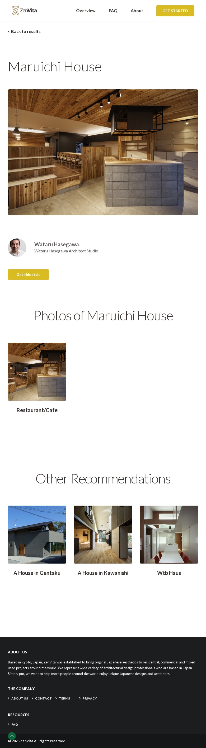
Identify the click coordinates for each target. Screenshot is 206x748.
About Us (19, 698)
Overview (86, 10)
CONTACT (43, 698)
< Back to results (24, 31)
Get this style (28, 274)
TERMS (64, 698)
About (137, 10)
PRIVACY (90, 698)
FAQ (113, 10)
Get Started (175, 10)
